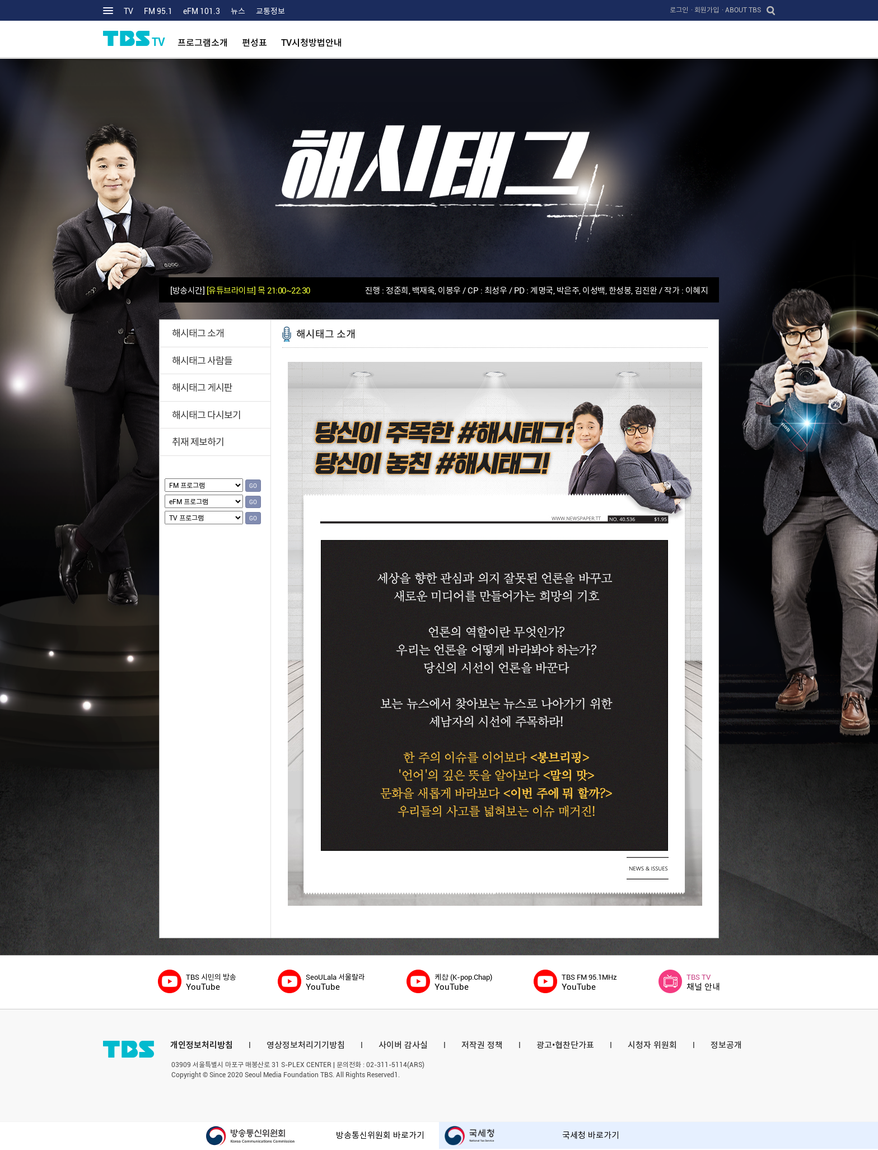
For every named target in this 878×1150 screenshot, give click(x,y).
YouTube (211, 982)
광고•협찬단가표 (565, 1045)
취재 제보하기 (198, 442)
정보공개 (726, 1045)
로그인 (679, 10)
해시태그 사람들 (202, 360)
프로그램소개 (203, 43)
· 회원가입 (705, 10)
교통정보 (270, 11)
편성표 (254, 43)
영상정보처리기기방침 (306, 1045)
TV (128, 11)
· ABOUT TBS (741, 10)
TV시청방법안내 (311, 43)
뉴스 (238, 11)
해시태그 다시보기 (206, 415)
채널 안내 (703, 982)
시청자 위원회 (652, 1045)
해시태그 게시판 (202, 387)
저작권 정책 (482, 1045)
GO (253, 486)
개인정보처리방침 (201, 1045)
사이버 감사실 (403, 1045)
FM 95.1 (158, 11)
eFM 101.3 (201, 11)
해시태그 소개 (198, 333)
